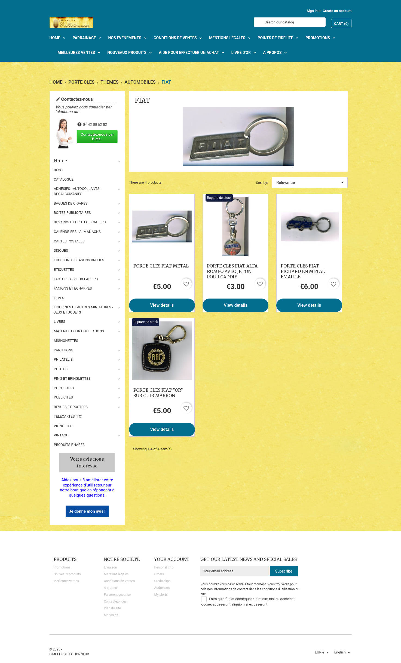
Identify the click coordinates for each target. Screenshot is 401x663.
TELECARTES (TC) (68, 416)
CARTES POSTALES (69, 241)
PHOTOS (61, 369)
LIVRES (59, 322)
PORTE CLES (64, 388)
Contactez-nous (115, 601)
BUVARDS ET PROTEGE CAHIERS (80, 222)
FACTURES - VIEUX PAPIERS (76, 279)
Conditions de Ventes (119, 581)
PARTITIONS (64, 350)
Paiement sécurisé (117, 595)
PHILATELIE (63, 359)
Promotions (62, 567)
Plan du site (112, 608)
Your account (171, 559)
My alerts (160, 595)
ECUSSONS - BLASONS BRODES (79, 260)
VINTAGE (61, 435)
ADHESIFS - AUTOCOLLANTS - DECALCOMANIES (78, 191)
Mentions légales (116, 574)
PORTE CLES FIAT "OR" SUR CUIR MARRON (158, 392)
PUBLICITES (63, 397)
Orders (159, 574)
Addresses (162, 588)
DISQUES (61, 250)
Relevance (309, 182)
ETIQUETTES (64, 269)
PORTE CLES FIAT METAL (161, 266)
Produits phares (69, 445)
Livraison (110, 567)
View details (162, 305)
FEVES (59, 298)
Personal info (163, 567)
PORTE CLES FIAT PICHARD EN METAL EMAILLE (303, 271)
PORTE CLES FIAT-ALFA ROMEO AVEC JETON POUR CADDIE (232, 271)
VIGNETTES (63, 426)
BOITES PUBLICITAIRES (72, 213)
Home (87, 160)
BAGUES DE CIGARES (71, 203)
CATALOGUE (64, 179)
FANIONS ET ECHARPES (73, 288)
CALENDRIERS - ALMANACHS (77, 232)
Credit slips (162, 581)
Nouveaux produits (67, 574)
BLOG (58, 170)
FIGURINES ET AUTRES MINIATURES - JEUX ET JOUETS (83, 309)
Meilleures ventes (66, 581)
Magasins (111, 615)
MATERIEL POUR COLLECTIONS (79, 331)
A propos (110, 588)
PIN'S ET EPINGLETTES (72, 378)
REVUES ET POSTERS (71, 407)
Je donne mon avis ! (87, 511)
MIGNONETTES (66, 341)
